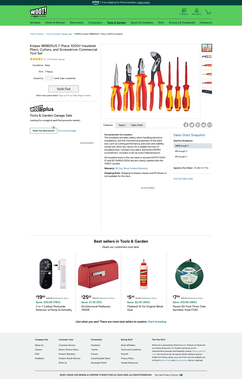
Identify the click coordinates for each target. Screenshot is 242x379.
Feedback (39, 358)
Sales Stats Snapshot (189, 135)
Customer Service (67, 345)
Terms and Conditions (131, 349)
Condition (38, 65)
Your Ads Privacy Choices (166, 375)
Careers (38, 349)
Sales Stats (137, 125)
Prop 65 (124, 354)
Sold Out (64, 89)
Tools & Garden (37, 34)
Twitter (94, 349)
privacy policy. (181, 360)
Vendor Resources (129, 363)
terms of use (165, 360)
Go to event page (67, 130)
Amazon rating (56, 59)
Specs (122, 125)
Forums (184, 12)
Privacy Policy (127, 358)
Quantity (38, 78)
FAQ (37, 354)
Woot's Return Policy (68, 349)
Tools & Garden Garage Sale (59, 34)
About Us (39, 345)
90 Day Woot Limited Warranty (131, 168)
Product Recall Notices (69, 358)
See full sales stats (183, 178)
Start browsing (157, 321)
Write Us (63, 363)
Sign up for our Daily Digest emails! (75, 95)
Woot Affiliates (128, 345)
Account (196, 12)
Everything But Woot (100, 358)
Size (41, 71)
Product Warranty (67, 354)
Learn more (144, 2)
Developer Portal (98, 363)
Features (108, 125)
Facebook (95, 345)
